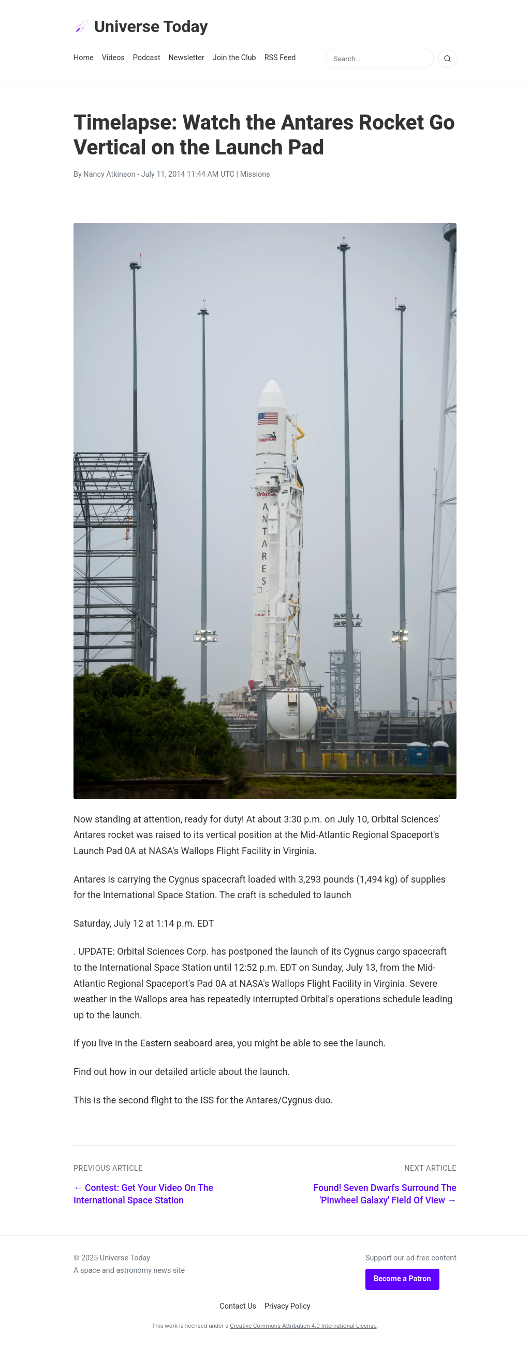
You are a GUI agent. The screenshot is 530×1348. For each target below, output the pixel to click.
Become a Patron (402, 1278)
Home (83, 57)
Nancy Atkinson (109, 174)
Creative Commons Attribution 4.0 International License (303, 1325)
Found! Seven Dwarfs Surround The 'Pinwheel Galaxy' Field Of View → (385, 1194)
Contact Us (237, 1306)
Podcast (146, 57)
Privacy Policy (287, 1306)
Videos (113, 57)
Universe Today (140, 26)
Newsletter (186, 57)
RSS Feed (280, 57)
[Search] (447, 58)
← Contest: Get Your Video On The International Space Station (143, 1194)
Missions (255, 174)
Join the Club (234, 57)
